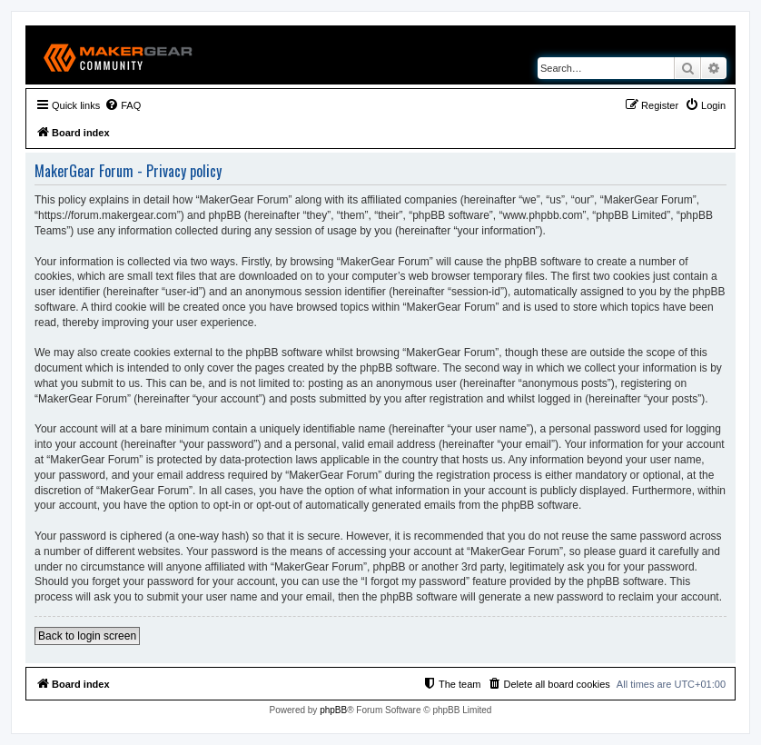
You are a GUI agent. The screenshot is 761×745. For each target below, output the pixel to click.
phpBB (333, 710)
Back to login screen (87, 636)
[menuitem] (122, 105)
